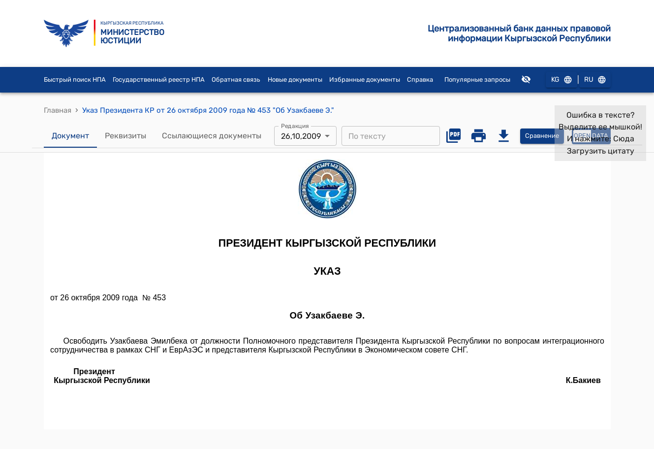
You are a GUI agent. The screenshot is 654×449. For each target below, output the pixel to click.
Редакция (295, 126)
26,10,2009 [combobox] (301, 136)
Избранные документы (364, 79)
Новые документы (295, 79)
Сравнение (542, 136)
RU (595, 80)
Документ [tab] (70, 136)
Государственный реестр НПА (159, 79)
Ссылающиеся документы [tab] (211, 136)
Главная (57, 110)
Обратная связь (236, 79)
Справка (420, 79)
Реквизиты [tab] (125, 136)
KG (561, 80)
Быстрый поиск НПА (75, 79)
